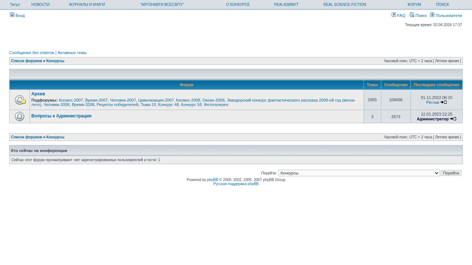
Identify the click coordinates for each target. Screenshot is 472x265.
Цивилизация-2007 (156, 100)
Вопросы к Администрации (61, 116)
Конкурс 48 (168, 104)
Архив (38, 93)
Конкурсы (55, 61)
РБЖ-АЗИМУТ (286, 5)
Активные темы (72, 52)
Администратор (432, 119)
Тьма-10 (148, 104)
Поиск (418, 15)
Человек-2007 (123, 100)
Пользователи (446, 15)
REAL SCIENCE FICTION (344, 5)
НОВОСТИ (40, 5)
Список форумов (26, 61)
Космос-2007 (71, 100)
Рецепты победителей (117, 104)
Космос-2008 (188, 100)
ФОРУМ (414, 5)
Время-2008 (83, 104)
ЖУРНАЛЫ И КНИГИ (87, 5)
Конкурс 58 (191, 104)
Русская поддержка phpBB (235, 184)
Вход (17, 15)
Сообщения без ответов (31, 52)
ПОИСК (442, 5)
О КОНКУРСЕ (238, 5)
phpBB (212, 180)
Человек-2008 (57, 104)
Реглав (432, 102)
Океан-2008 (213, 100)
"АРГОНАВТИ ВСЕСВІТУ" (162, 5)
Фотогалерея (216, 104)
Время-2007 (96, 100)
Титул (15, 5)
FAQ (398, 15)
